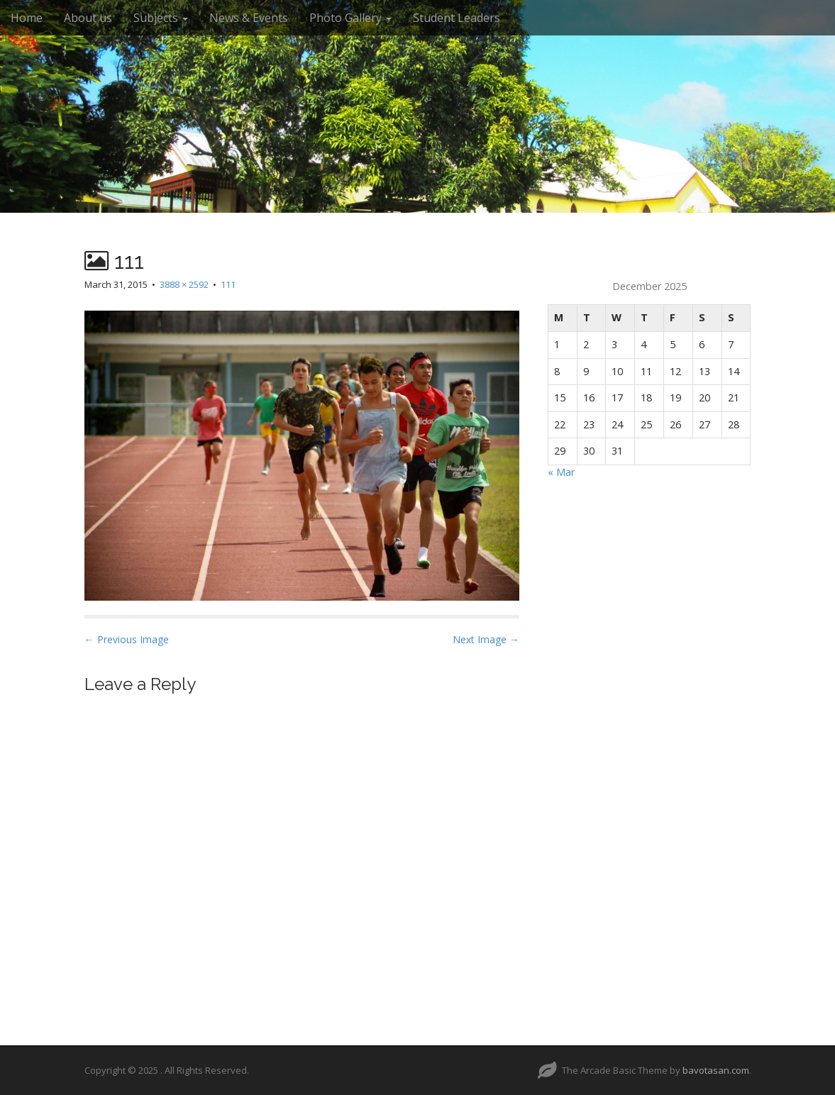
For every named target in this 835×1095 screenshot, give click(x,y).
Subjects (160, 18)
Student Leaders (456, 18)
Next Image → (486, 639)
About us (88, 18)
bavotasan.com (715, 1070)
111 (228, 284)
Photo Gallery (350, 18)
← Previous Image (126, 639)
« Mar (561, 472)
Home (27, 18)
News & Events (248, 18)
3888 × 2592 (184, 284)
